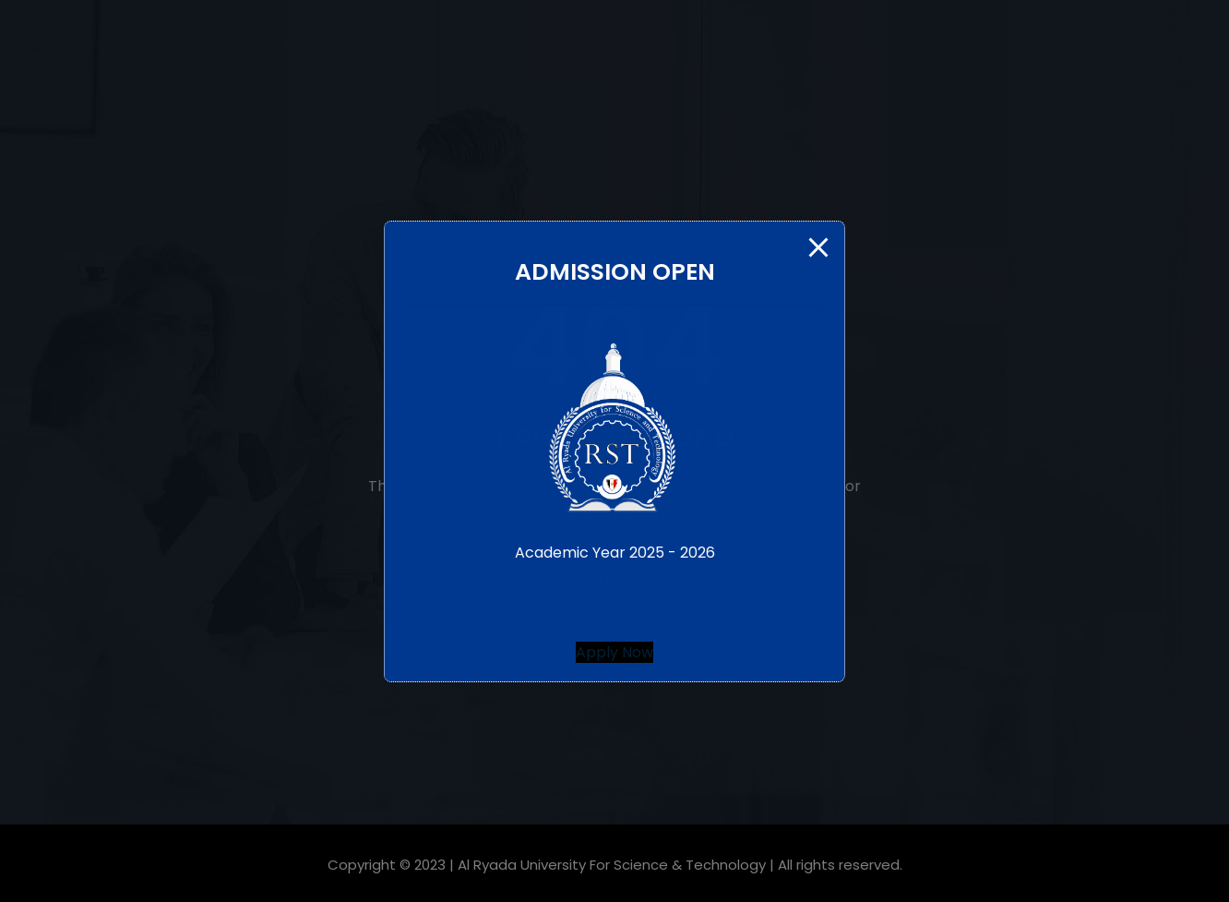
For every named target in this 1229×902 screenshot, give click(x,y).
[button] (614, 652)
